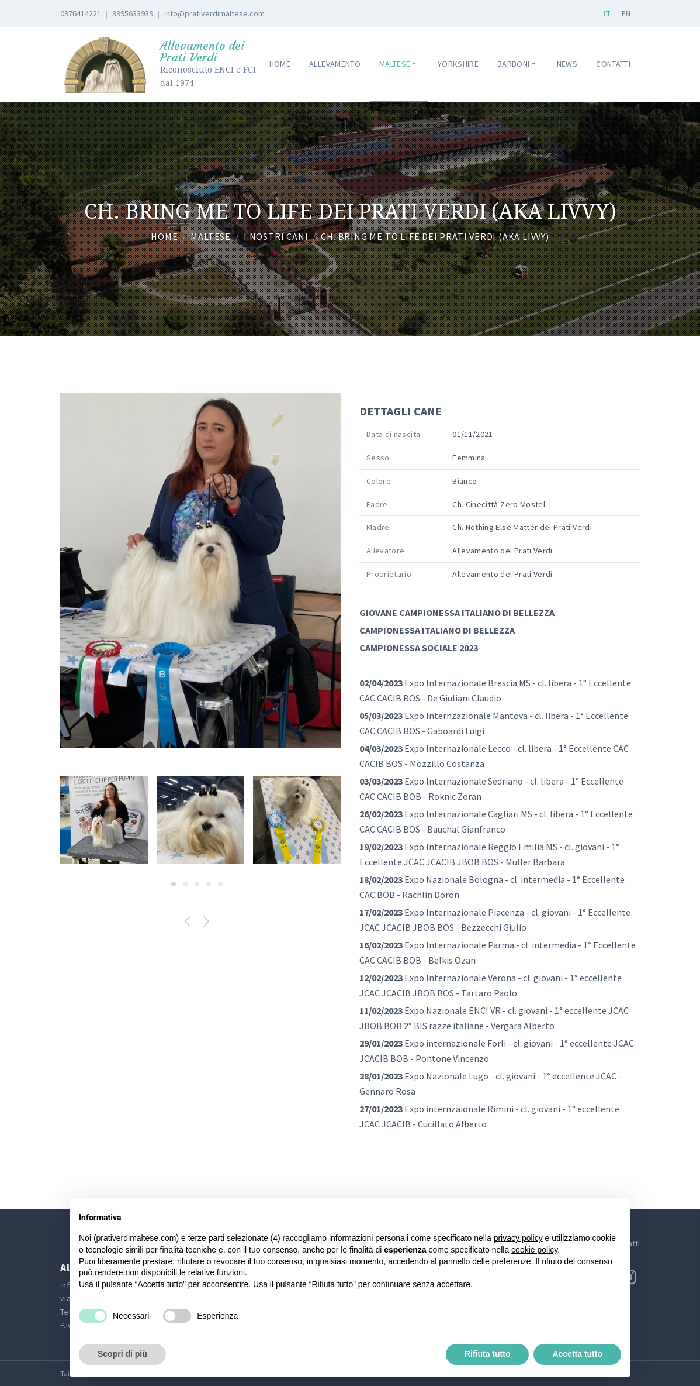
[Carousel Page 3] (197, 884)
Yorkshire (458, 64)
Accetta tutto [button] (577, 1354)
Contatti (613, 64)
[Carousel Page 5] (220, 884)
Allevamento (335, 64)
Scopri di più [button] (122, 1354)
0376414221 (80, 13)
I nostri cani (276, 236)
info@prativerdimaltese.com (214, 13)
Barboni (517, 64)
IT (607, 13)
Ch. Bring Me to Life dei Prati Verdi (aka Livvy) (435, 236)
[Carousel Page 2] (185, 884)
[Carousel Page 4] (208, 884)
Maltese (399, 64)
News (567, 64)
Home (279, 64)
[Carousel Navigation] (200, 923)
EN (626, 13)
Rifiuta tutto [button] (488, 1354)
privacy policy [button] (518, 1238)
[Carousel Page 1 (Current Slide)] (173, 884)
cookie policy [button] (534, 1249)
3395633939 (132, 13)
